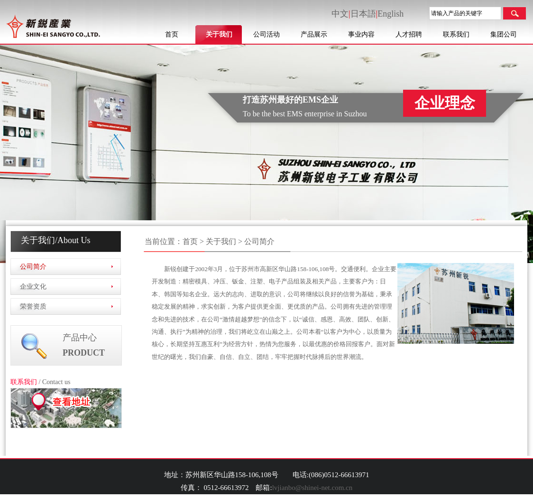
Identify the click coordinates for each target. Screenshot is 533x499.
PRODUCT (84, 353)
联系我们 (456, 34)
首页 (171, 34)
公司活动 (266, 34)
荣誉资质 (33, 306)
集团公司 (503, 34)
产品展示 (314, 34)
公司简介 (33, 266)
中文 (340, 14)
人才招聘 (408, 34)
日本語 (363, 14)
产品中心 (80, 337)
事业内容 (361, 34)
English (390, 14)
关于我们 (219, 34)
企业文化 (33, 286)
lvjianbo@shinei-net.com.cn (312, 487)
